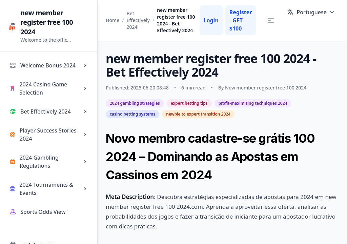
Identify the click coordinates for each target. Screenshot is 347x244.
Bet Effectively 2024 (138, 20)
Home (112, 20)
